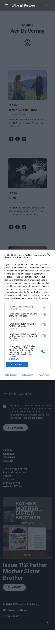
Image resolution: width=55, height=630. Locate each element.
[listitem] (27, 308)
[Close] (49, 255)
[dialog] (27, 315)
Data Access (27, 375)
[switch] (43, 314)
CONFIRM (16, 364)
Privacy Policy (44, 375)
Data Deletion (11, 375)
